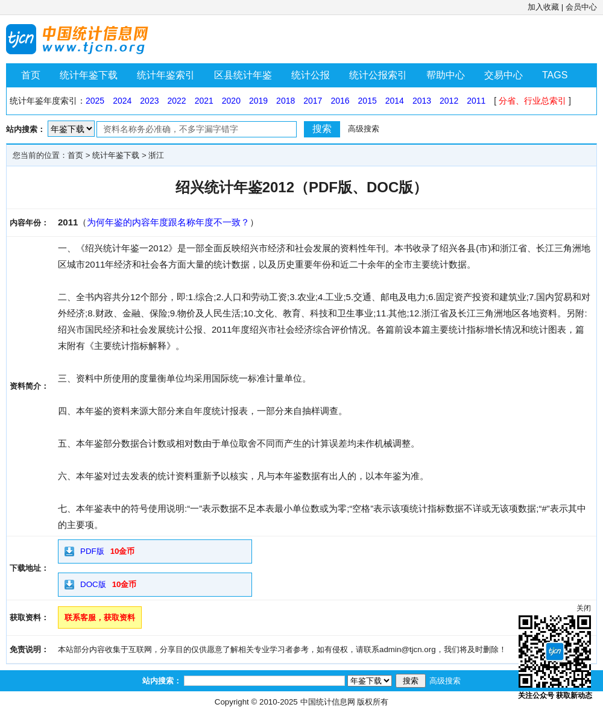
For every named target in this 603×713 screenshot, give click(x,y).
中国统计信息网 (327, 701)
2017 (312, 100)
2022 (176, 100)
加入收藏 (543, 6)
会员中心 (581, 6)
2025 (95, 100)
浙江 (156, 155)
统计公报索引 (378, 75)
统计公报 (310, 75)
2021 (204, 100)
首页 (30, 75)
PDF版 (92, 551)
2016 (339, 100)
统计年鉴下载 (89, 75)
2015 (367, 100)
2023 (149, 100)
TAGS (554, 75)
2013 (421, 100)
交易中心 (503, 75)
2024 (122, 100)
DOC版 (93, 584)
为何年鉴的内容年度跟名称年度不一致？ (168, 222)
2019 (258, 100)
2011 (476, 100)
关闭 (583, 608)
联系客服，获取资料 (100, 617)
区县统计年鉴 (243, 75)
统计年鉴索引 (166, 75)
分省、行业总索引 (532, 100)
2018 (285, 100)
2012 (449, 100)
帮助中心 (445, 75)
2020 (231, 100)
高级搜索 (363, 128)
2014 (394, 100)
